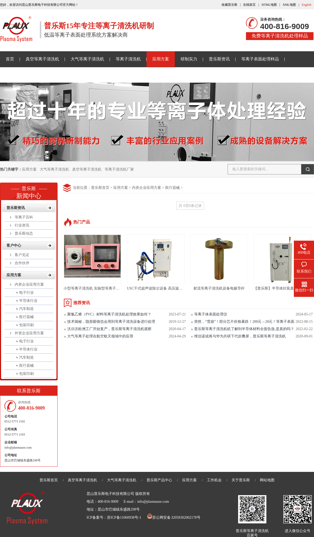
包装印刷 (26, 325)
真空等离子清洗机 (42, 59)
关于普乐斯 (16, 74)
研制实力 (189, 59)
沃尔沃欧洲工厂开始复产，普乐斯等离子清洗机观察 (109, 329)
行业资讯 (22, 225)
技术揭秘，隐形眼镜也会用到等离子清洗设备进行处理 (111, 322)
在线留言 (249, 5)
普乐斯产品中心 (159, 480)
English (306, 5)
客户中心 (14, 245)
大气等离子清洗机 (87, 59)
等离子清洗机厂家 (119, 169)
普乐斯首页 (100, 188)
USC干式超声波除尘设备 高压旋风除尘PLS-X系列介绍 (171, 288)
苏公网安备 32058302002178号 (173, 517)
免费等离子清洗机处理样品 (279, 35)
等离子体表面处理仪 (210, 314)
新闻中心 (29, 191)
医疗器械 (172, 188)
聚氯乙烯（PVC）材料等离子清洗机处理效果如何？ (109, 314)
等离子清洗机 (128, 59)
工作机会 (214, 480)
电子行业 (26, 293)
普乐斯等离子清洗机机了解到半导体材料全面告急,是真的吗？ (244, 329)
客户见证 (22, 255)
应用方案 (160, 59)
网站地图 (267, 480)
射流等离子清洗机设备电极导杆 (219, 288)
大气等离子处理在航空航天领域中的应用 (100, 336)
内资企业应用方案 (146, 188)
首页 (10, 59)
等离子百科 (24, 217)
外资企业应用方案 (29, 333)
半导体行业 (28, 301)
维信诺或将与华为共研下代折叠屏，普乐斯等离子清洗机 (240, 336)
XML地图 (289, 5)
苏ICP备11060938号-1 (124, 517)
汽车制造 (26, 309)
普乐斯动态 (24, 233)
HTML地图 (269, 5)
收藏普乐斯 (229, 5)
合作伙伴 (22, 263)
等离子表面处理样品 (260, 59)
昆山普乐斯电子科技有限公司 (110, 494)
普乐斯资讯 (219, 59)
